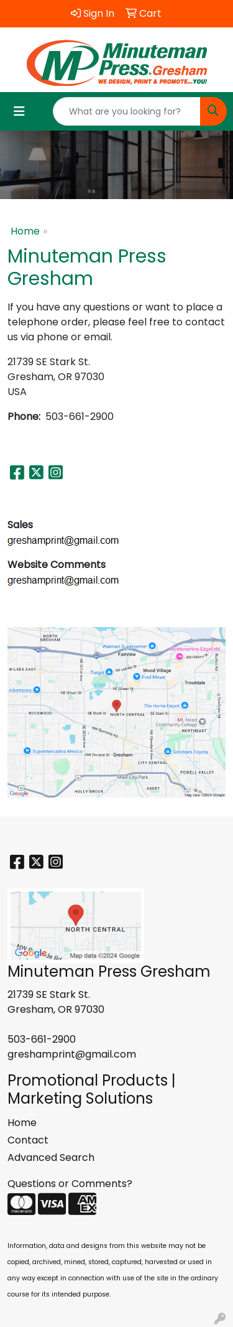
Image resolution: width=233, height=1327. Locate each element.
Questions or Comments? (69, 1183)
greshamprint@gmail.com (71, 1054)
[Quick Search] (127, 111)
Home (25, 231)
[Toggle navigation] (19, 111)
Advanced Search (50, 1157)
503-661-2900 (41, 1039)
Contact (27, 1140)
